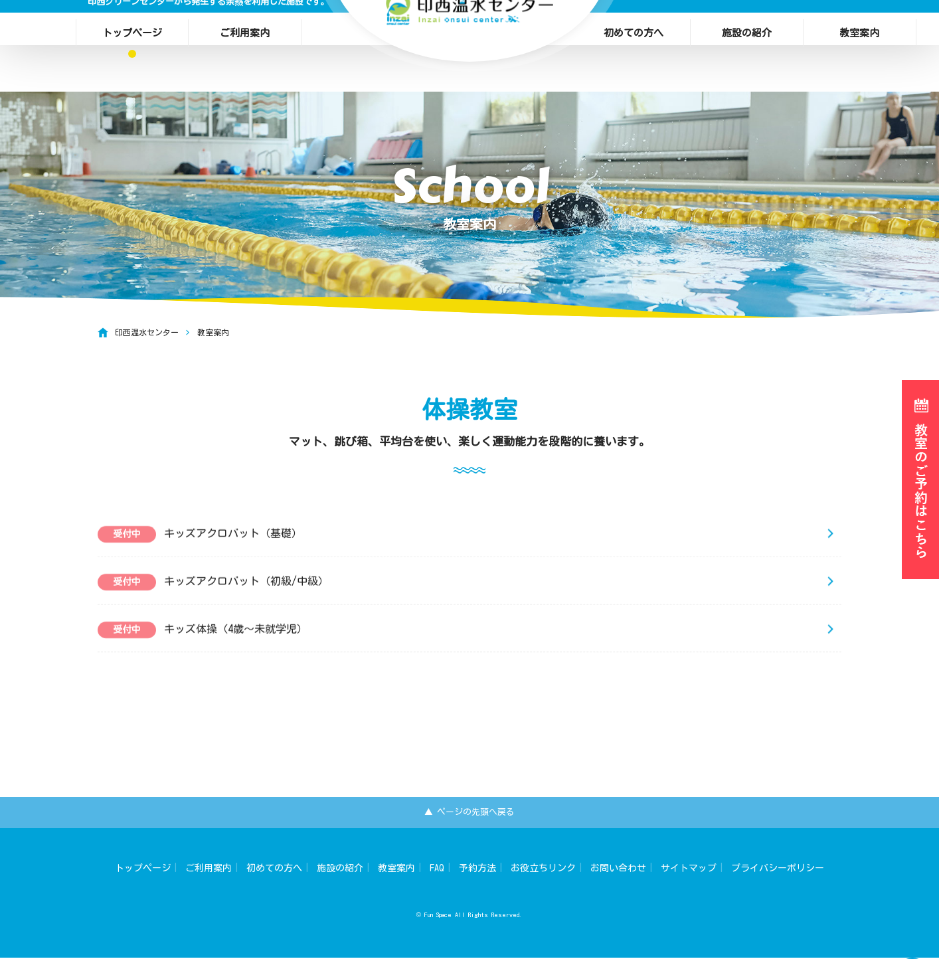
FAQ (437, 869)
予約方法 (477, 869)
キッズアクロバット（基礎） (200, 555)
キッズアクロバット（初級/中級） (213, 603)
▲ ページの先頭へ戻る (470, 813)
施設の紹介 (747, 30)
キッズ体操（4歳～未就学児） (202, 651)
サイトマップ (689, 869)
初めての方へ (633, 30)
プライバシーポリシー (777, 869)
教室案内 (859, 30)
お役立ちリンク (543, 869)
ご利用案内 (245, 30)
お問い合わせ (618, 869)
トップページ (132, 30)
